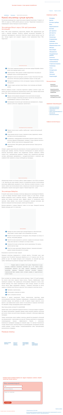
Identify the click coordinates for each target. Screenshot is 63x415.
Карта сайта (57, 10)
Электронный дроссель (54, 114)
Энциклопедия (53, 76)
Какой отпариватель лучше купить (35, 343)
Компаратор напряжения (54, 107)
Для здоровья (52, 30)
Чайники (51, 72)
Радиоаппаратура (54, 59)
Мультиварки (52, 49)
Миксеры (51, 47)
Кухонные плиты (53, 43)
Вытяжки (51, 28)
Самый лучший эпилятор (7, 343)
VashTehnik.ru (6, 15)
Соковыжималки (53, 61)
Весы (50, 24)
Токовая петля (52, 109)
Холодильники (53, 70)
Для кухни (52, 35)
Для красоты (13, 15)
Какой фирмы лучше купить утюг (26, 343)
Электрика (52, 74)
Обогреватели (53, 51)
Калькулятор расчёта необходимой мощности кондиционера (55, 91)
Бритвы (51, 20)
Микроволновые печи (54, 45)
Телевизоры (52, 65)
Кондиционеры (53, 39)
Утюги (50, 68)
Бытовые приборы (54, 22)
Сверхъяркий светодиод (54, 108)
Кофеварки (52, 41)
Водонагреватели (53, 26)
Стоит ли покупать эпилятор (15, 343)
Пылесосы (52, 57)
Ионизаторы (52, 37)
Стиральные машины (54, 63)
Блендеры (52, 18)
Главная (51, 10)
